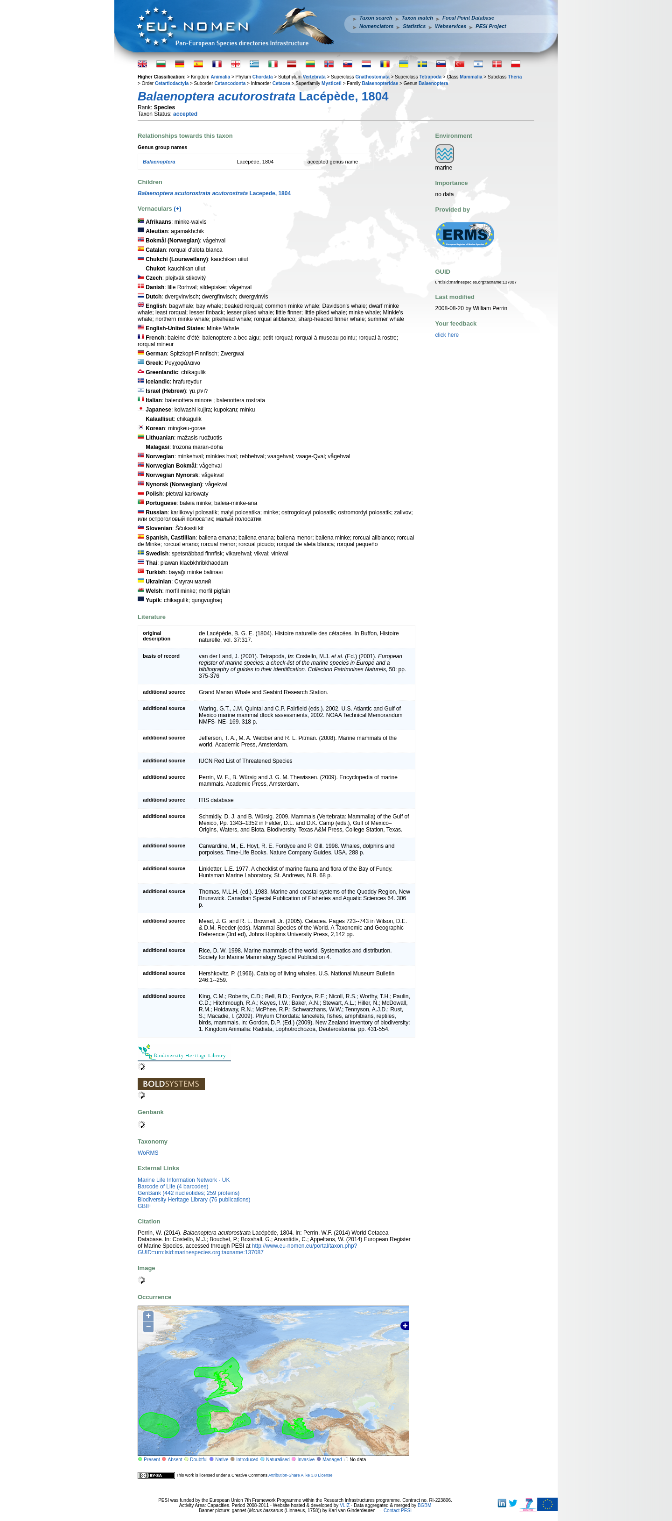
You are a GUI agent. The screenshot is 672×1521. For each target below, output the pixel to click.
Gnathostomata (372, 76)
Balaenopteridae (380, 83)
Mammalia (471, 76)
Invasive (306, 1459)
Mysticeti (332, 83)
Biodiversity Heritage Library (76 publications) (194, 1199)
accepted (185, 114)
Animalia (220, 76)
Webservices (450, 26)
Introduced (247, 1459)
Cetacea (281, 83)
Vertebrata (314, 76)
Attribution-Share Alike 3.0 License (300, 1474)
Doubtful (198, 1459)
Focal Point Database (468, 18)
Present (152, 1459)
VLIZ (345, 1505)
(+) (177, 208)
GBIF (144, 1206)
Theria (515, 76)
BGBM (424, 1505)
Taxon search (375, 18)
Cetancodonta (230, 83)
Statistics (414, 26)
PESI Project (491, 26)
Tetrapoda (430, 76)
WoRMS (148, 1153)
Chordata (262, 76)
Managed (332, 1459)
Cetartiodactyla (172, 83)
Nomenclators (376, 26)
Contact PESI (398, 1510)
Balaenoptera (433, 83)
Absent (175, 1459)
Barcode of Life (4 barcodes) (173, 1186)
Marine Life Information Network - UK (184, 1180)
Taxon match (417, 18)
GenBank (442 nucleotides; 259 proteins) (188, 1193)
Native (221, 1459)
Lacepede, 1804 (214, 193)
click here (447, 335)
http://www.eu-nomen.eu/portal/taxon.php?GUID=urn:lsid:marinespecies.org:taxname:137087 (247, 1249)
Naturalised (278, 1459)
